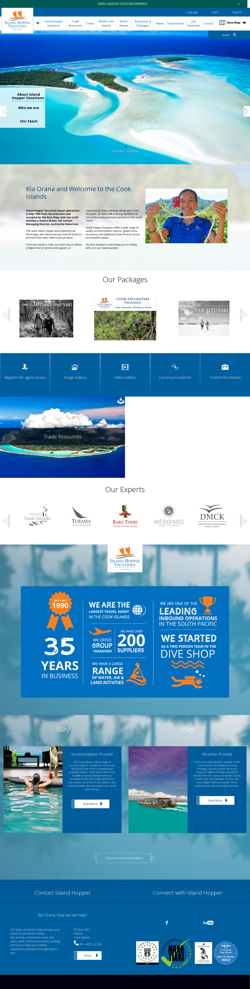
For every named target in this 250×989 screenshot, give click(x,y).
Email (87, 955)
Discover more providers (124, 858)
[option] (125, 101)
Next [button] (244, 315)
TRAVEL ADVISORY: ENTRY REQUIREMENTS (122, 3)
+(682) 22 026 (93, 944)
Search (226, 35)
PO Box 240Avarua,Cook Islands (82, 933)
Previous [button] (5, 108)
